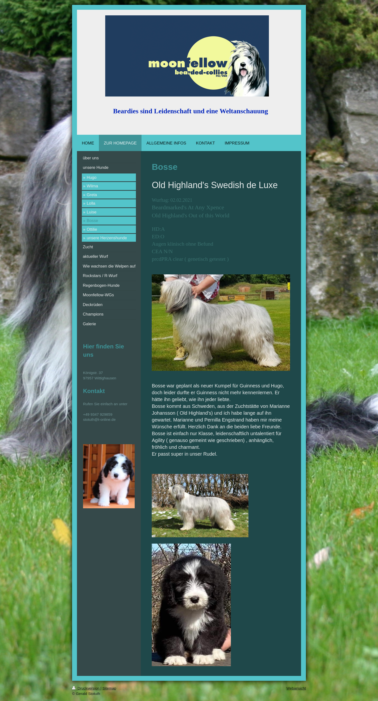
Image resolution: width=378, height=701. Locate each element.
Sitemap (109, 688)
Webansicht (296, 688)
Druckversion (86, 688)
